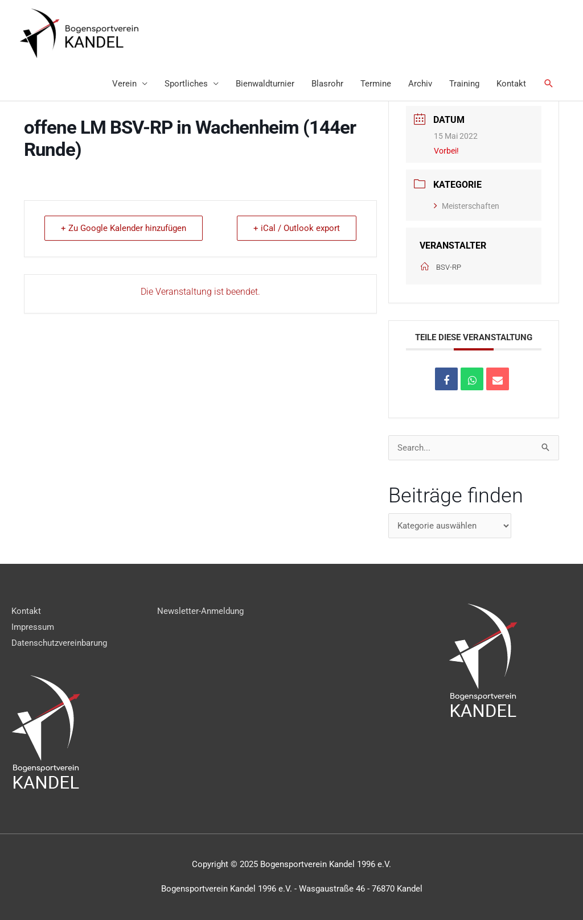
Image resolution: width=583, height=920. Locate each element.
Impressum (32, 627)
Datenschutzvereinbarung (59, 643)
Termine (375, 84)
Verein (124, 84)
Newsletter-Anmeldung (200, 611)
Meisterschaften (466, 206)
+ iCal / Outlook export (296, 228)
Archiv (420, 84)
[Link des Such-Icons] (549, 83)
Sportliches (186, 84)
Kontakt (511, 84)
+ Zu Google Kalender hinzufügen (123, 228)
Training (464, 84)
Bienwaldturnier (265, 84)
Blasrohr (327, 84)
